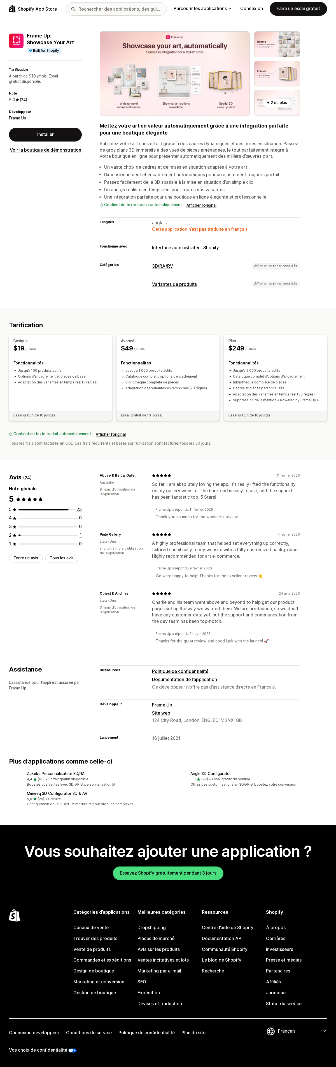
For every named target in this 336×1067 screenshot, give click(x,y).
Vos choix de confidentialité (38, 1050)
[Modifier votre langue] (302, 1031)
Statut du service (284, 1003)
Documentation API (222, 938)
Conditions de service (89, 1032)
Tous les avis (62, 558)
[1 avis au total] (81, 535)
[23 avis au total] (79, 509)
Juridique (276, 992)
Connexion (251, 8)
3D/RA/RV (162, 266)
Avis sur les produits (158, 949)
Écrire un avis (26, 558)
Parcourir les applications (202, 8)
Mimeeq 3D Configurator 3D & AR (57, 793)
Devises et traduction (159, 1003)
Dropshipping (151, 927)
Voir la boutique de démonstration (45, 150)
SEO (141, 981)
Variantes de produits (174, 284)
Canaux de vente (91, 927)
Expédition (148, 992)
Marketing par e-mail (159, 971)
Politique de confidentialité (180, 671)
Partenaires (278, 971)
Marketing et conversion (98, 981)
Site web (161, 713)
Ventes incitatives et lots (163, 960)
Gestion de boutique (94, 992)
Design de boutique (93, 971)
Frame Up (17, 118)
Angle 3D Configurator (210, 773)
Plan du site (193, 1032)
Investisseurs (279, 949)
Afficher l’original (201, 205)
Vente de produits (92, 949)
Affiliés (273, 981)
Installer (45, 134)
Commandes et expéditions (102, 960)
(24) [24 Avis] (23, 100)
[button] (86, 779)
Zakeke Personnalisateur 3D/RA (56, 773)
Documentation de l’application (184, 679)
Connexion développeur (34, 1032)
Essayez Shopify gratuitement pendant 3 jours (168, 873)
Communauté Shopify (225, 949)
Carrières (275, 938)
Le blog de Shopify (221, 960)
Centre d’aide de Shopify (227, 927)
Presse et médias (284, 960)
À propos (276, 927)
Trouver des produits (95, 938)
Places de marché (155, 938)
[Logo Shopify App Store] (33, 9)
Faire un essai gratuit (298, 8)
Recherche (213, 971)
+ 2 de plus (277, 102)
